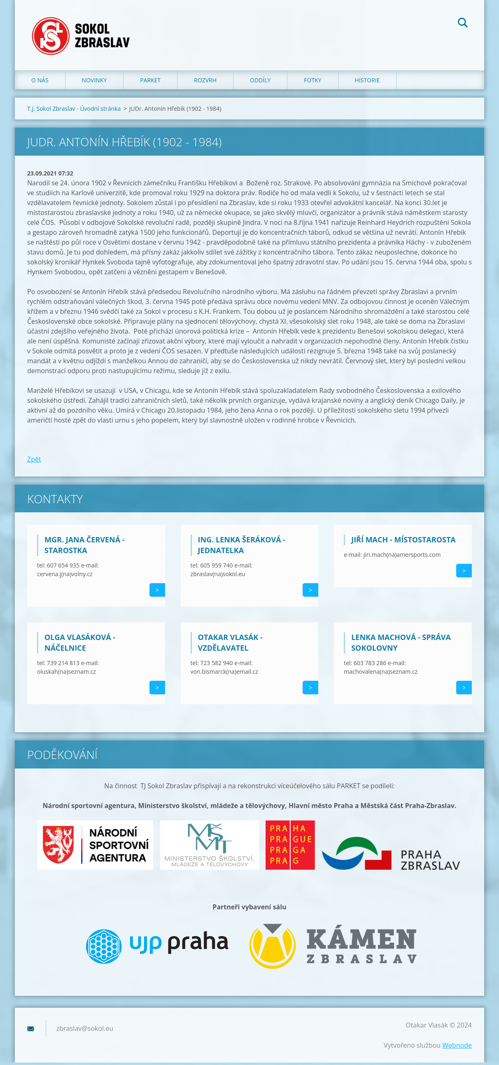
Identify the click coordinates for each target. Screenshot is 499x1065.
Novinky (94, 82)
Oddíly (260, 82)
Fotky (312, 82)
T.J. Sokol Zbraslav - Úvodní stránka (74, 110)
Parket (150, 82)
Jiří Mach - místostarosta (403, 542)
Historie (367, 82)
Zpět (34, 461)
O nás (40, 82)
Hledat (463, 23)
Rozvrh (205, 82)
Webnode (457, 1047)
